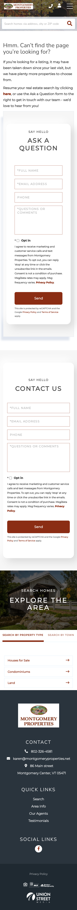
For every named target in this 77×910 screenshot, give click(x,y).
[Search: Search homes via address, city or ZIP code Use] (38, 23)
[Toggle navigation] (70, 6)
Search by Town (61, 635)
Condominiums (19, 672)
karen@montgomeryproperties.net (38, 759)
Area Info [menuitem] (38, 807)
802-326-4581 (38, 752)
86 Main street (41, 769)
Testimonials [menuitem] (38, 821)
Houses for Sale (19, 660)
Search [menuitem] (38, 799)
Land (11, 683)
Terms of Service (49, 312)
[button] (69, 23)
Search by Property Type (22, 635)
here (7, 94)
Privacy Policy (45, 282)
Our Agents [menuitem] (38, 814)
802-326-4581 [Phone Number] (51, 6)
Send (38, 298)
